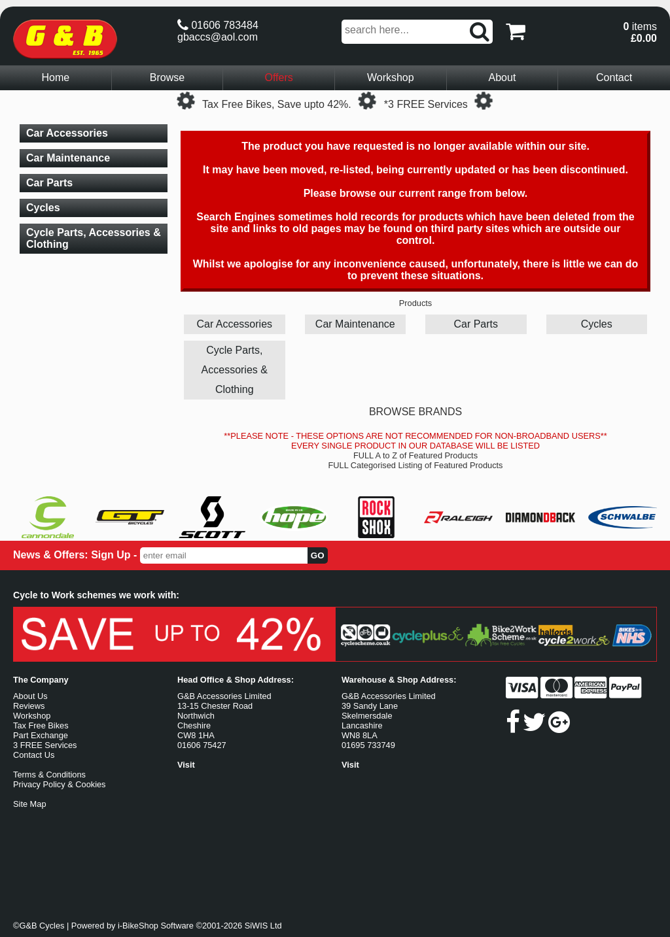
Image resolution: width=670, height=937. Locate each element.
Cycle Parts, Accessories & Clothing (235, 370)
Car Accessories (234, 324)
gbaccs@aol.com (217, 37)
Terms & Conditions (49, 774)
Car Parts (475, 324)
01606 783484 (217, 25)
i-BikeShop (138, 925)
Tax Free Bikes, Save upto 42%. (276, 104)
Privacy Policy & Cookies (59, 784)
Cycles (596, 324)
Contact (614, 77)
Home (55, 77)
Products (415, 303)
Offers (279, 77)
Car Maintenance (355, 324)
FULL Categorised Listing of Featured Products (415, 465)
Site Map (29, 804)
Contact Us (33, 755)
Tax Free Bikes (41, 725)
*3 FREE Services (426, 104)
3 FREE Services (45, 745)
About (502, 77)
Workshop (390, 77)
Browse (167, 77)
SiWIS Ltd (263, 925)
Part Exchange (40, 735)
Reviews (28, 706)
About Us (30, 696)
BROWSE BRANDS (415, 411)
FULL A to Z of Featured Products (415, 455)
